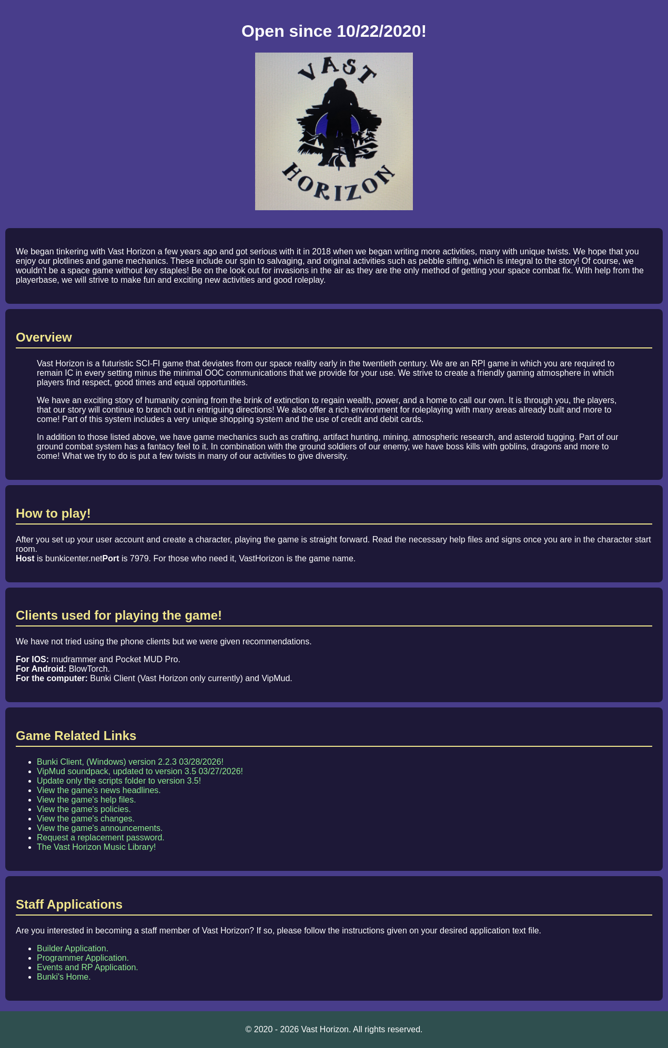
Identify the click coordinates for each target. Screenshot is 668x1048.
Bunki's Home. (64, 976)
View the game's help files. (86, 799)
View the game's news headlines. (99, 790)
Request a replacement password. (101, 837)
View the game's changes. (86, 818)
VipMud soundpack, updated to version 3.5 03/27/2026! (140, 771)
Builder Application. (72, 948)
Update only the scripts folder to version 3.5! (119, 780)
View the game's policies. (84, 809)
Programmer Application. (83, 957)
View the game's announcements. (100, 828)
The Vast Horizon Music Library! (96, 846)
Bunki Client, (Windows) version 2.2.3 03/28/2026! (130, 761)
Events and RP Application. (87, 967)
